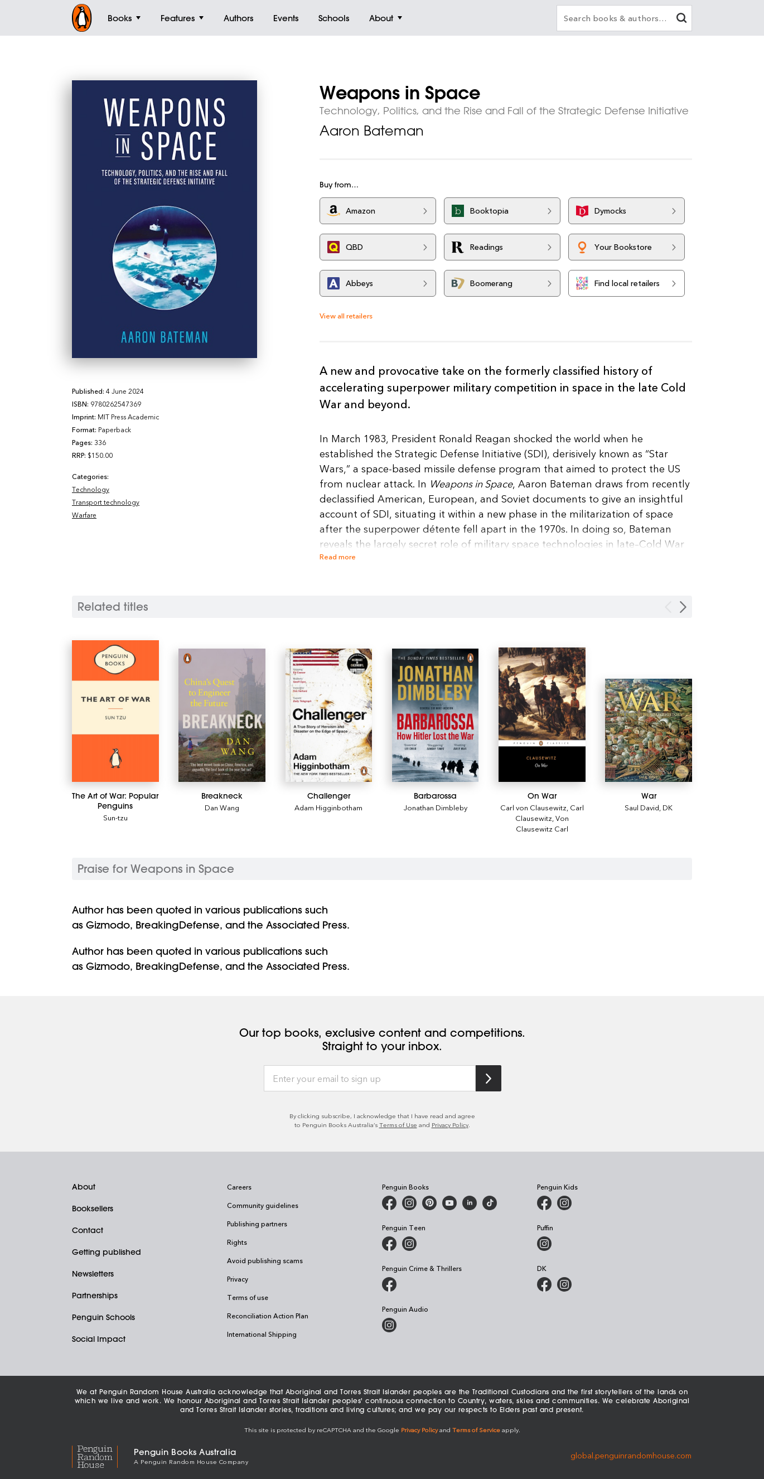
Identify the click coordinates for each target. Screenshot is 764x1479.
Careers (239, 1187)
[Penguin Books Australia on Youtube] (449, 1203)
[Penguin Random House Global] (103, 1455)
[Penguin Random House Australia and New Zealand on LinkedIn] (469, 1203)
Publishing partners (257, 1224)
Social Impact (98, 1339)
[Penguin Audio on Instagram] (389, 1325)
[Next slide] (683, 607)
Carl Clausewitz (549, 812)
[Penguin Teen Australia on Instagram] (409, 1243)
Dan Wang (222, 807)
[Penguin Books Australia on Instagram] (409, 1203)
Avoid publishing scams (265, 1260)
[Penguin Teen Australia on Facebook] (389, 1243)
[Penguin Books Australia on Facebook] (389, 1203)
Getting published (106, 1252)
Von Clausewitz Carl (542, 823)
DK (668, 807)
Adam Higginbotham (328, 807)
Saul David (642, 807)
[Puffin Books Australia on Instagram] (544, 1243)
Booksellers (92, 1209)
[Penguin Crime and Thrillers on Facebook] (389, 1284)
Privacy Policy (450, 1124)
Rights (237, 1242)
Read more (338, 556)
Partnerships (95, 1295)
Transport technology (105, 502)
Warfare (84, 515)
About (83, 1187)
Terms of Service (476, 1429)
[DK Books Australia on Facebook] (544, 1284)
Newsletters (93, 1274)
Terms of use (247, 1297)
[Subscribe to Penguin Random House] (488, 1078)
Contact (87, 1230)
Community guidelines (262, 1205)
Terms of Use (398, 1124)
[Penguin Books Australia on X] (429, 1203)
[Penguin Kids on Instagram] (564, 1203)
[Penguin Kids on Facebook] (544, 1203)
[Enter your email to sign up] (370, 1078)
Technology (90, 489)
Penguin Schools (103, 1317)
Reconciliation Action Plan (267, 1316)
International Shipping (262, 1334)
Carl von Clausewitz (533, 807)
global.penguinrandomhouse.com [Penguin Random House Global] (631, 1455)
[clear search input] (681, 19)
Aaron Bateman (372, 130)
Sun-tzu (115, 817)
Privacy (237, 1279)
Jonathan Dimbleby (435, 807)
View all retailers (346, 315)
